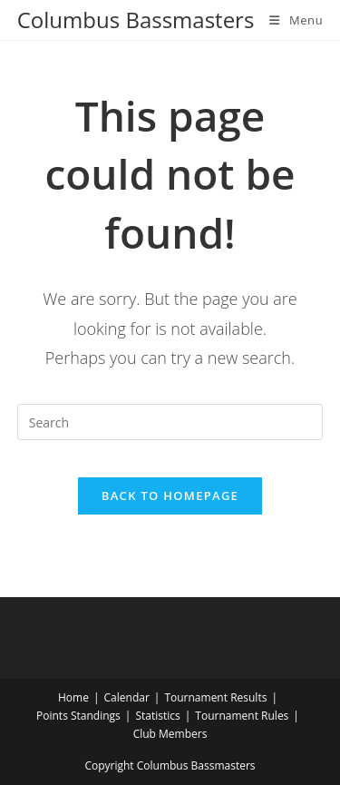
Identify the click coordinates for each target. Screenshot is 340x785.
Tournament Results (215, 697)
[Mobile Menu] (296, 20)
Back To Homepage (170, 495)
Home (73, 697)
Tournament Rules (241, 715)
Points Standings (78, 715)
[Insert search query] (170, 422)
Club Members (170, 733)
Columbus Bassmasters (136, 19)
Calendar (127, 697)
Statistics (157, 715)
